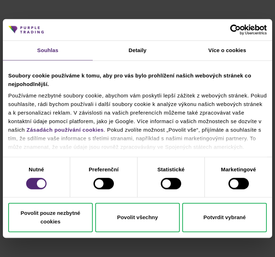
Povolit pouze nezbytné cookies (50, 217)
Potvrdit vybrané (224, 218)
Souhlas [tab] (47, 50)
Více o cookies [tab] (227, 50)
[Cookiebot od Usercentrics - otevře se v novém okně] (235, 29)
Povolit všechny (137, 218)
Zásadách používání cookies (65, 130)
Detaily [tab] (137, 50)
